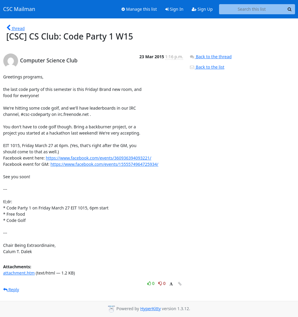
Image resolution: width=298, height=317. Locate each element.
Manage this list (139, 9)
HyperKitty (150, 308)
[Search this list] (252, 9)
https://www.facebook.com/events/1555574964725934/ (104, 164)
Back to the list (206, 67)
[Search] (289, 9)
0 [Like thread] (152, 283)
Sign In (174, 9)
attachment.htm (19, 273)
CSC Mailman (19, 9)
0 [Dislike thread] (162, 283)
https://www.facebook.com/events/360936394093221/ (98, 158)
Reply (11, 289)
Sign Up (202, 9)
